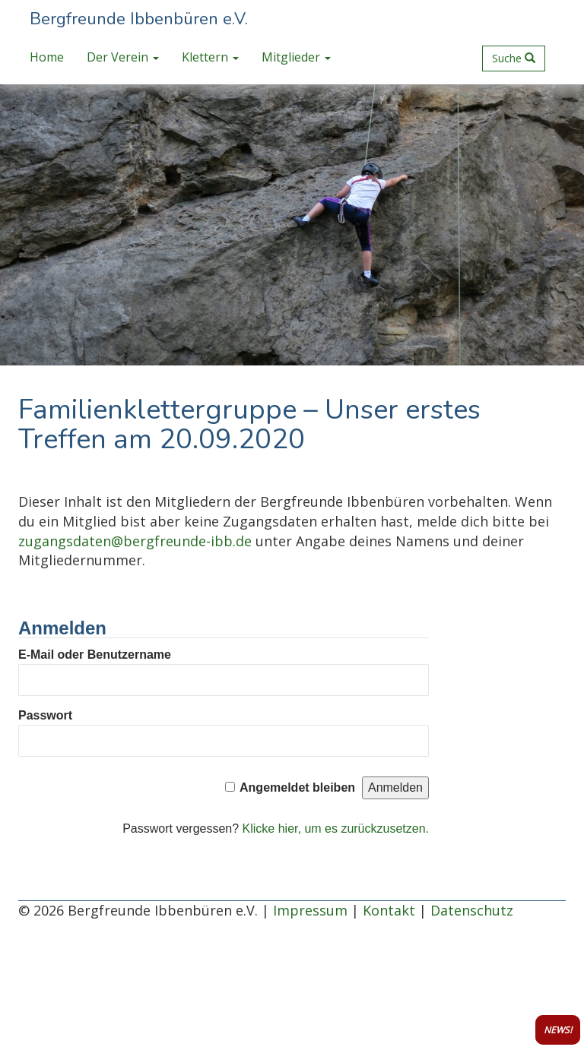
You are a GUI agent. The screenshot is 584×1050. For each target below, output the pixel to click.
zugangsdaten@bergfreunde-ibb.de (135, 541)
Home (47, 57)
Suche (513, 58)
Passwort (45, 715)
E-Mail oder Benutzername (94, 654)
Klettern (210, 57)
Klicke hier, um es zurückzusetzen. (336, 828)
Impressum (310, 910)
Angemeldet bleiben (297, 787)
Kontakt (389, 910)
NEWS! (558, 1029)
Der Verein (123, 57)
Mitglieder (296, 57)
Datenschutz (471, 910)
